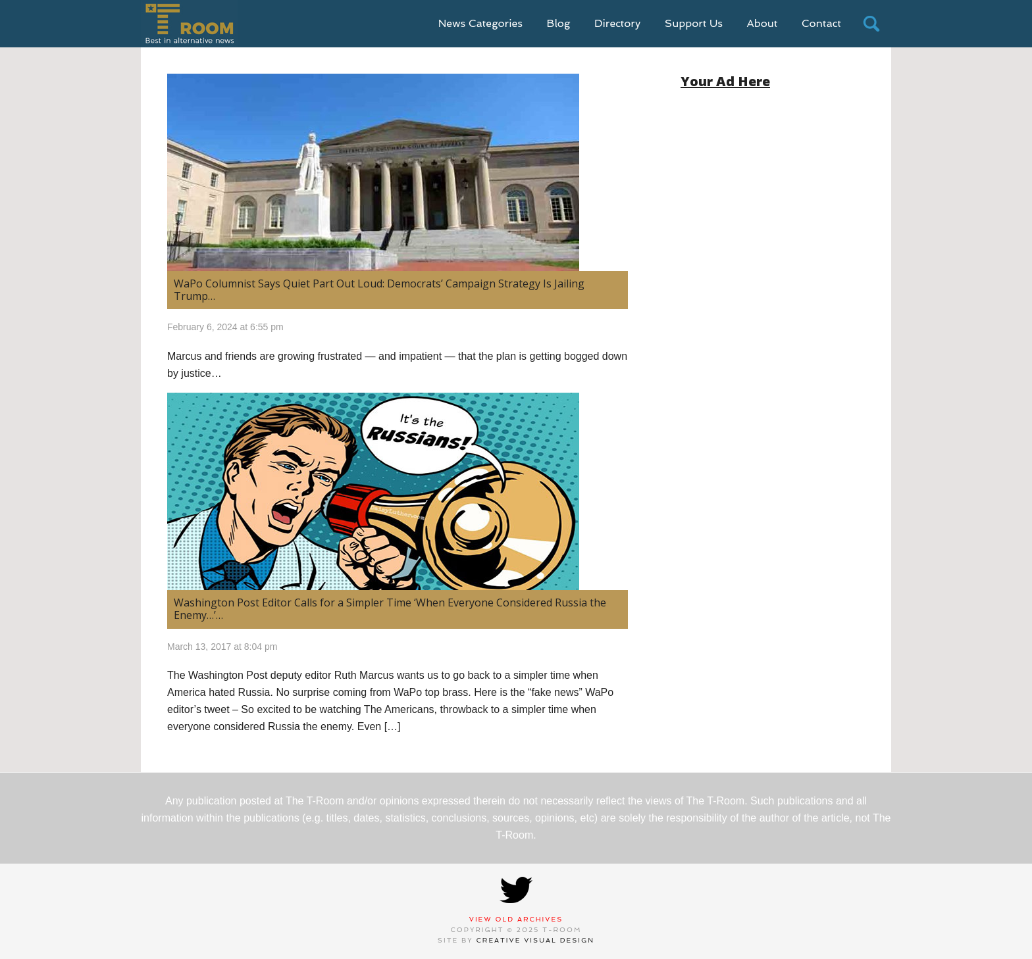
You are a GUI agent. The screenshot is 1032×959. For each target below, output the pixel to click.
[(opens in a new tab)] (397, 491)
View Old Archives (516, 919)
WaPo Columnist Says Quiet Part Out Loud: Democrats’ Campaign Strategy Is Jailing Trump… (379, 289)
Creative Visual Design (536, 940)
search (871, 23)
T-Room (189, 23)
